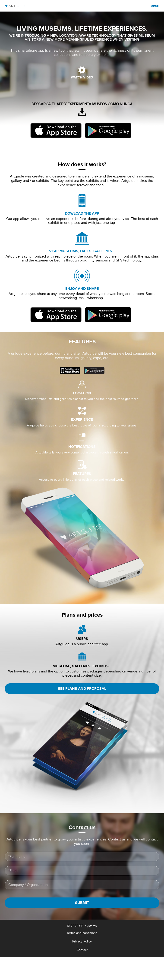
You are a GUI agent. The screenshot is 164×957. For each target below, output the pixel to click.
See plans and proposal (82, 688)
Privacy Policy (82, 941)
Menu (155, 6)
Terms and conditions (82, 933)
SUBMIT (82, 902)
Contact (82, 950)
